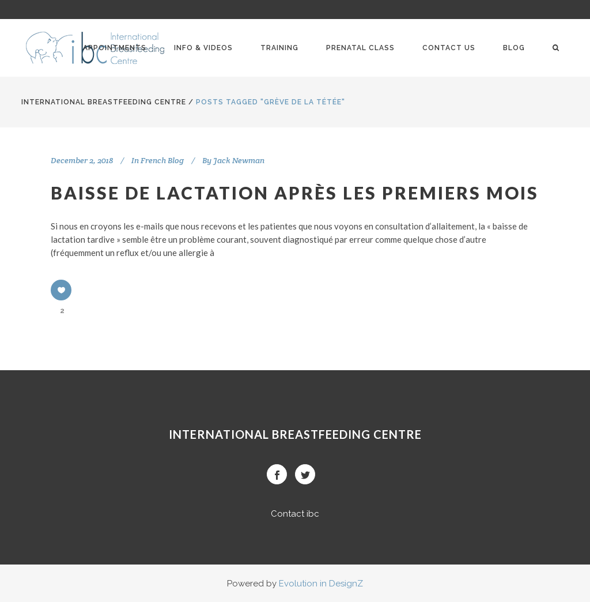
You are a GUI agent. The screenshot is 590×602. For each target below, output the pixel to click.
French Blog (162, 160)
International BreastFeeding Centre (103, 102)
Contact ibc (295, 514)
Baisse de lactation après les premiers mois (295, 192)
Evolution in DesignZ (321, 583)
